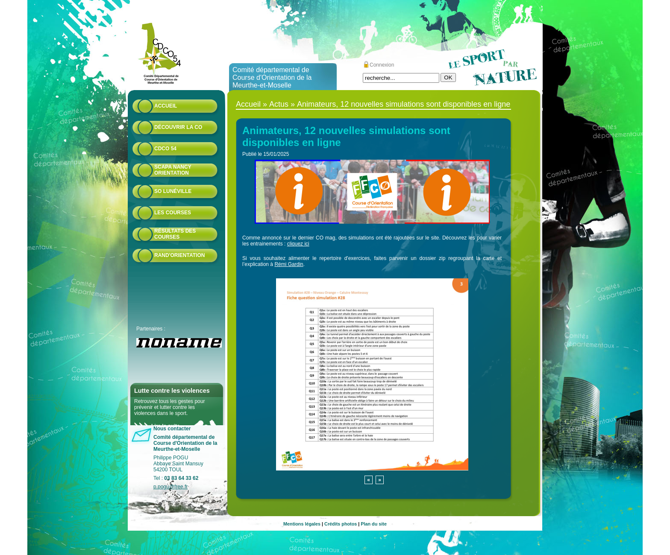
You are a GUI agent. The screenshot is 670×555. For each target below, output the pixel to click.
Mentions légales (301, 523)
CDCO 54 (165, 149)
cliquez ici (298, 244)
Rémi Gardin (288, 264)
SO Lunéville (172, 191)
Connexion (382, 65)
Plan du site (374, 523)
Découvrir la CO (178, 127)
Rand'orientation (179, 255)
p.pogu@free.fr (170, 487)
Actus (278, 104)
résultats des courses (175, 234)
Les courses (172, 213)
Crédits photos (340, 523)
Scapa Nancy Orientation (172, 170)
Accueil (165, 106)
